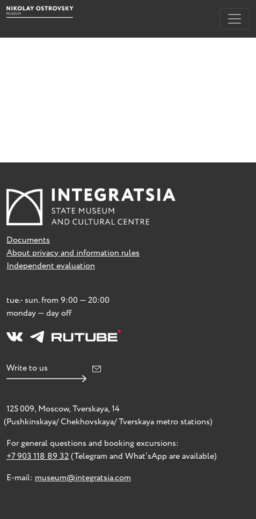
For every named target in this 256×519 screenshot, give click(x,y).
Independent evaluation (50, 266)
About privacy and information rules (73, 253)
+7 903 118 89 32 (37, 456)
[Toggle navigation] (235, 19)
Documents (28, 240)
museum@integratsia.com (83, 478)
